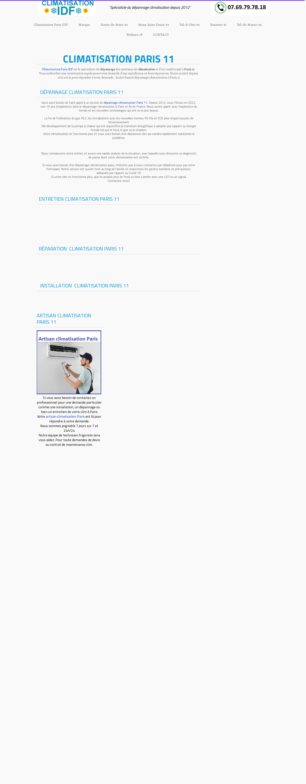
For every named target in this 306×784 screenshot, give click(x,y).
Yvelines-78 (134, 34)
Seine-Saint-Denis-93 (153, 24)
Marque (84, 24)
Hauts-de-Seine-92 (114, 24)
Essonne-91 (218, 24)
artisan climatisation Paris (65, 416)
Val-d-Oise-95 (190, 24)
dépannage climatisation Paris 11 (125, 102)
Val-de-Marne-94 (249, 24)
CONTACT (161, 34)
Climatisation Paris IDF (51, 24)
